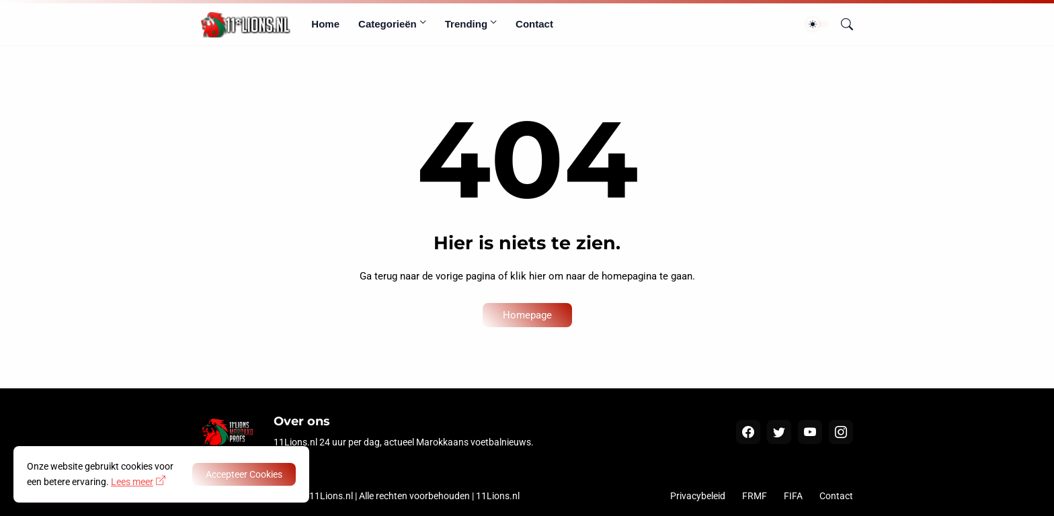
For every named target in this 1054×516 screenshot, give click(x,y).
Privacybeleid (697, 495)
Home (325, 24)
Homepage (527, 315)
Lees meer (132, 481)
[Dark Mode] (817, 24)
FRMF (754, 495)
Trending (466, 24)
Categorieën (387, 24)
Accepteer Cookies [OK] (244, 474)
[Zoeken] (841, 24)
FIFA (793, 495)
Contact (534, 24)
